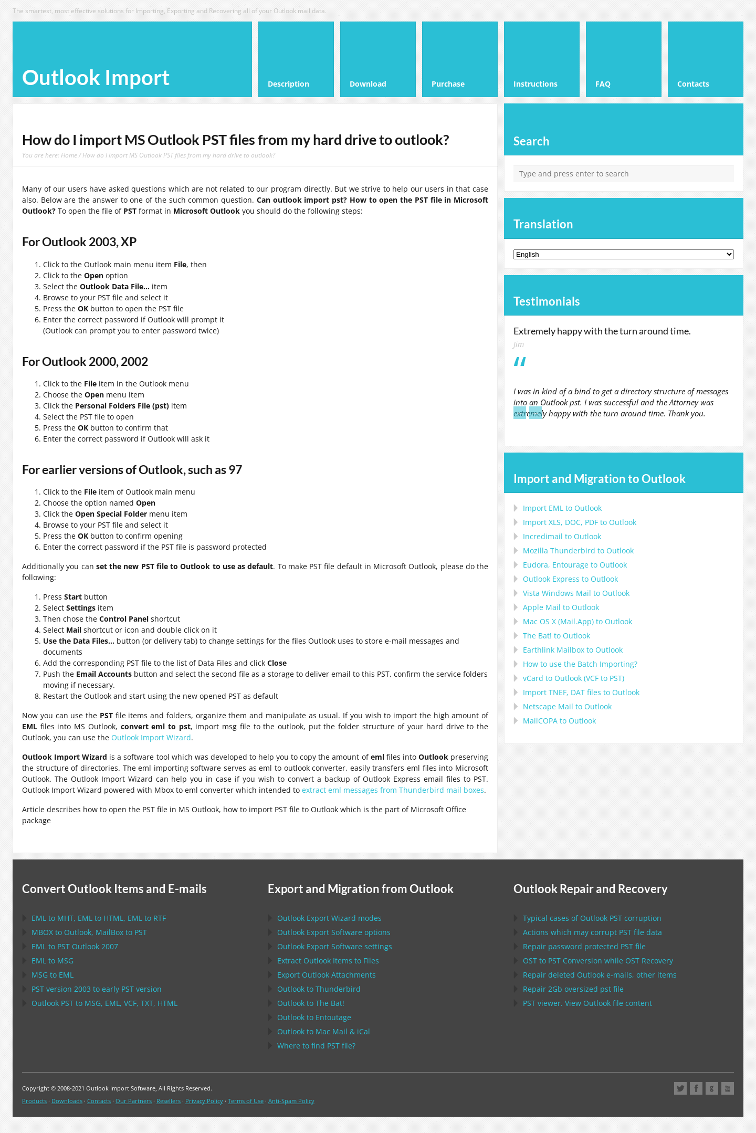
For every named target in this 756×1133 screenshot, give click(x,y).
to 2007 (75, 946)
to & (323, 1031)
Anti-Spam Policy (291, 1101)
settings (334, 946)
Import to (562, 508)
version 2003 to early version (97, 989)
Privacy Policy (204, 1101)
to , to (89, 932)
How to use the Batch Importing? (580, 664)
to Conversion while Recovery (598, 961)
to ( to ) (573, 678)
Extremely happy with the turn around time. (602, 331)
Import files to (581, 692)
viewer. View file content (587, 1003)
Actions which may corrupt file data (592, 932)
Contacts (99, 1101)
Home (69, 155)
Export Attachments (326, 975)
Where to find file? (316, 1046)
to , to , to (99, 918)
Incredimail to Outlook (562, 536)
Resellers (168, 1101)
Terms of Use (246, 1101)
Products (34, 1101)
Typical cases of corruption (592, 918)
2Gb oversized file (573, 989)
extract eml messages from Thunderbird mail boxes (393, 790)
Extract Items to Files (328, 961)
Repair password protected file (584, 946)
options (334, 932)
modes (329, 918)
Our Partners (134, 1101)
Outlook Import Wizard (151, 737)
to (578, 550)
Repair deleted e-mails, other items (600, 975)
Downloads (66, 1101)
